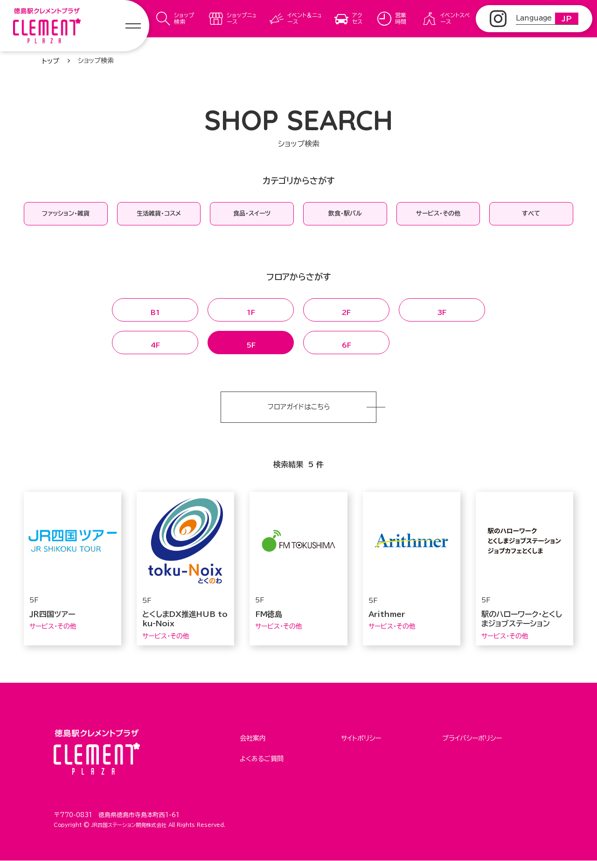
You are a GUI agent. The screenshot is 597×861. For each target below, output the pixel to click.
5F (251, 343)
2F (346, 310)
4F (155, 343)
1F (251, 310)
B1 (155, 310)
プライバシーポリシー (472, 738)
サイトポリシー (361, 738)
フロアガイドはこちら (299, 407)
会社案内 (253, 738)
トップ (50, 61)
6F (346, 343)
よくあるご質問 (262, 756)
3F (441, 310)
